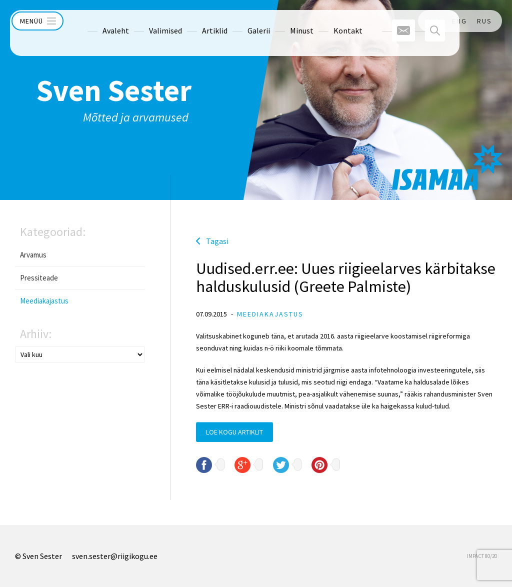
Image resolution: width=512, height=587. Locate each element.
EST (435, 21)
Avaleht (97, 21)
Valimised (146, 21)
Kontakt (329, 21)
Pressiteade (39, 277)
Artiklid (195, 21)
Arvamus (33, 255)
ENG (459, 21)
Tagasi (217, 241)
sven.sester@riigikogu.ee (115, 556)
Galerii (239, 21)
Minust (282, 21)
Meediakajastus (44, 301)
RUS (484, 21)
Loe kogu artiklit (234, 432)
